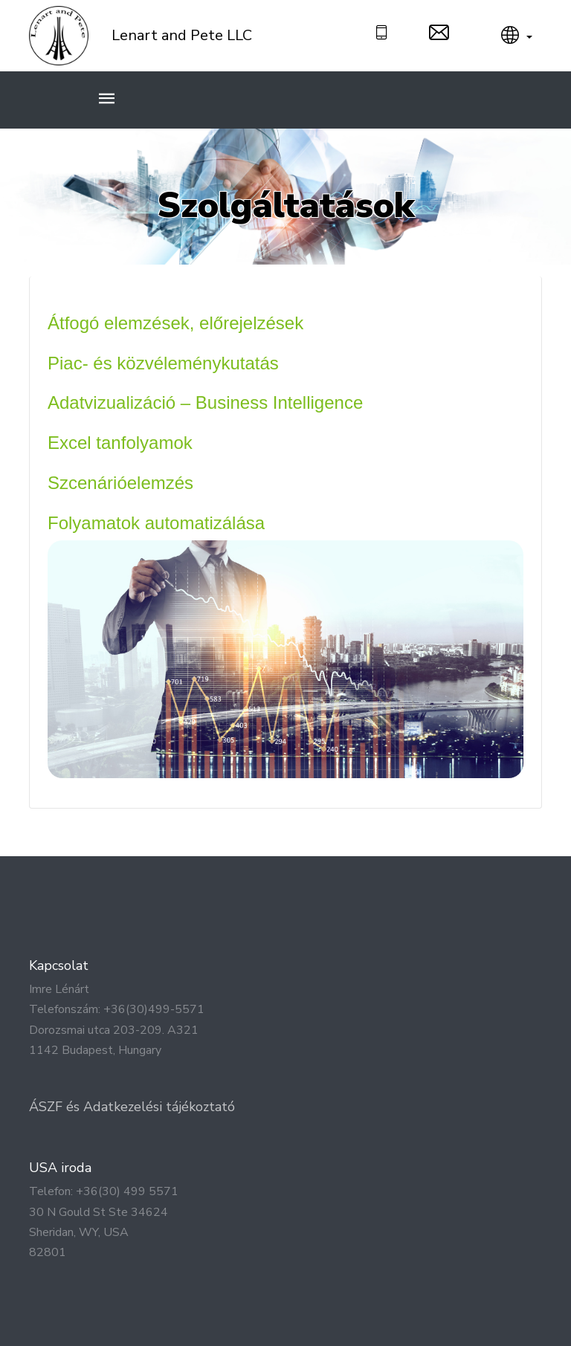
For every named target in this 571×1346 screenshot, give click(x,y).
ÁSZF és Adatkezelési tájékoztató (132, 1107)
